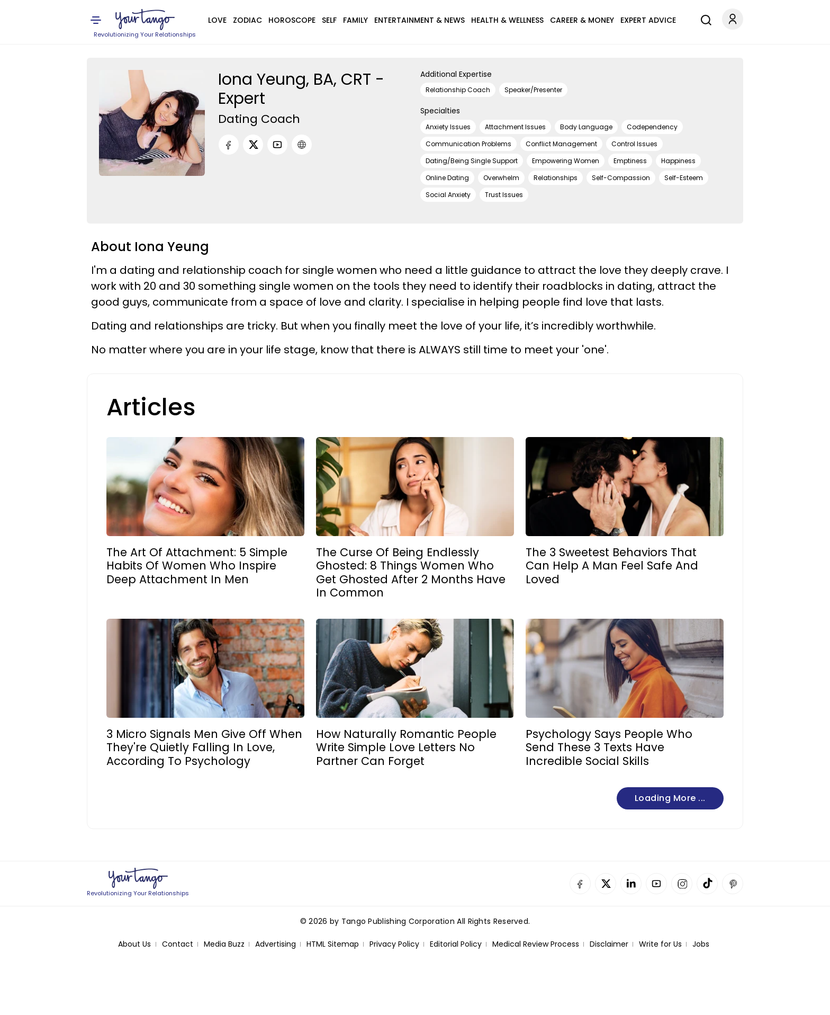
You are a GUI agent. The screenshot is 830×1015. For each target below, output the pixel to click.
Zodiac (247, 20)
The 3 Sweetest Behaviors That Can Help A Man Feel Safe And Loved (612, 566)
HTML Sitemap (332, 944)
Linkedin (631, 883)
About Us (134, 944)
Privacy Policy (394, 944)
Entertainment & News (419, 20)
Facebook (580, 883)
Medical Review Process (535, 944)
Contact (177, 944)
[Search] (703, 18)
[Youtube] (277, 144)
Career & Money (582, 20)
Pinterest (732, 883)
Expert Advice (648, 20)
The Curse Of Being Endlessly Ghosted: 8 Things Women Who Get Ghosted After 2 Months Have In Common (411, 572)
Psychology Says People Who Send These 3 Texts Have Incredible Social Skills (609, 747)
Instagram (681, 883)
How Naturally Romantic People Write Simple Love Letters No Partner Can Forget (406, 747)
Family (355, 20)
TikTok (707, 883)
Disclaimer (609, 944)
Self (329, 20)
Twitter (605, 883)
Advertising (275, 944)
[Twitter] (253, 144)
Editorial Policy (456, 944)
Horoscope (291, 20)
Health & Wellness (507, 20)
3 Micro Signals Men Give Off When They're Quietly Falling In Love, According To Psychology (204, 747)
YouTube (656, 883)
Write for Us (660, 944)
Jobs (700, 944)
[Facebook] (228, 144)
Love (217, 20)
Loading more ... (670, 798)
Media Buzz (224, 944)
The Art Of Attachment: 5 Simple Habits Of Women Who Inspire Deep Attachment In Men (196, 566)
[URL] (301, 144)
